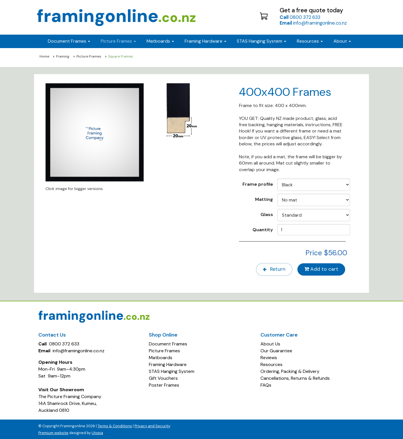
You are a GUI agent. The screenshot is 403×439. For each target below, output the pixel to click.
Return (271, 269)
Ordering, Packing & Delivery (289, 371)
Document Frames (168, 343)
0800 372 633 (300, 17)
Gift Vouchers (163, 378)
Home (44, 56)
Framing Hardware (168, 364)
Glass (266, 214)
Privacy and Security (152, 425)
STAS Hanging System (171, 371)
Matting (264, 199)
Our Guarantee (276, 350)
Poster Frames (164, 384)
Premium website (53, 432)
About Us (270, 343)
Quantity (262, 229)
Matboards (160, 357)
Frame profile (257, 184)
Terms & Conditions (115, 425)
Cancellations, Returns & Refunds (295, 378)
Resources (310, 41)
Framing (62, 56)
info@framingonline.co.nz (313, 23)
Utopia (97, 432)
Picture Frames (88, 56)
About (342, 41)
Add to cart (321, 269)
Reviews (268, 357)
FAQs (265, 384)
